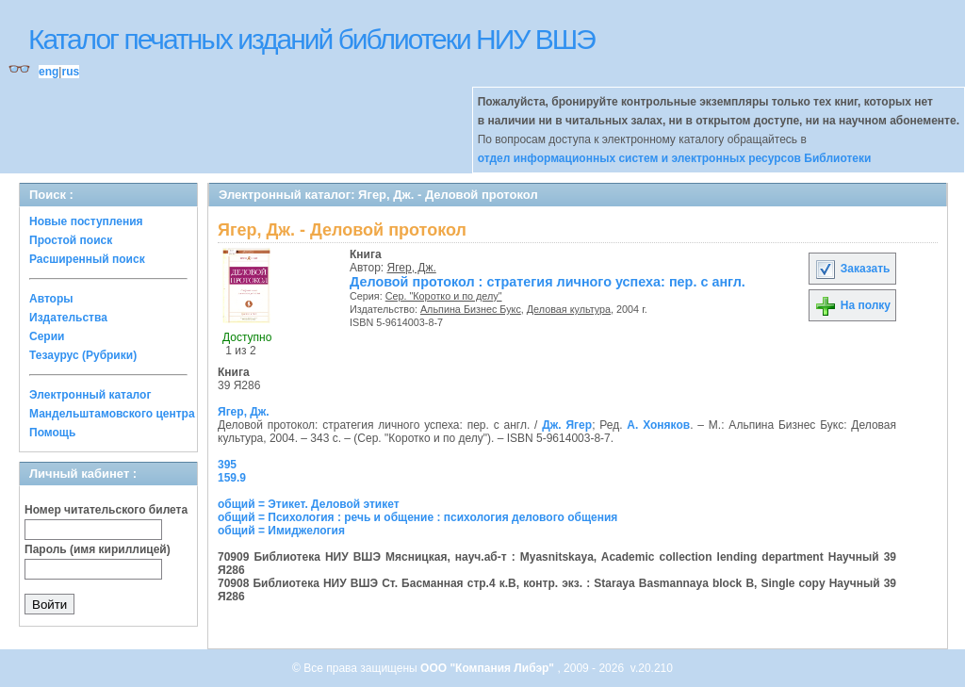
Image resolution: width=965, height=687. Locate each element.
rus (70, 71)
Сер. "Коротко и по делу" (443, 296)
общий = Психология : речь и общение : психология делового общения (417, 517)
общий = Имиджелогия (281, 530)
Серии (46, 336)
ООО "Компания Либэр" (488, 668)
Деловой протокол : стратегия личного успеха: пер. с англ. (547, 281)
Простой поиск (70, 240)
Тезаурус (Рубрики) (83, 355)
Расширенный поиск (87, 259)
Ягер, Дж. (411, 267)
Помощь (52, 432)
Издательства (68, 317)
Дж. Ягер (567, 425)
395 (227, 464)
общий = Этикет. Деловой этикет (309, 504)
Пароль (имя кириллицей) (98, 549)
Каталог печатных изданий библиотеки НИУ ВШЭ (311, 39)
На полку (852, 305)
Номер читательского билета (106, 509)
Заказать (852, 268)
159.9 (232, 477)
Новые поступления (86, 221)
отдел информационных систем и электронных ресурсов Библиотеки (675, 158)
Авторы (51, 298)
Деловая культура (569, 309)
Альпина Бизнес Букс (470, 309)
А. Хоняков (658, 425)
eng (48, 71)
